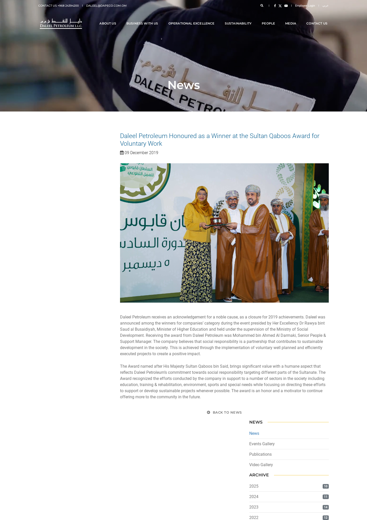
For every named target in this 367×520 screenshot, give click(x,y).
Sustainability (239, 18)
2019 (42, 263)
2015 (42, 304)
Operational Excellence (193, 18)
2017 (42, 283)
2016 (42, 294)
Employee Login (305, 5)
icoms (324, 512)
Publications (49, 168)
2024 (42, 210)
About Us (109, 18)
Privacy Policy (55, 471)
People (269, 18)
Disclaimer (53, 465)
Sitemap (51, 483)
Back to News (224, 413)
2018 (42, 273)
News (43, 147)
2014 (42, 315)
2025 (42, 200)
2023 (42, 221)
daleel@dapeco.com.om (106, 5)
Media (291, 18)
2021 (42, 242)
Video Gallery (50, 178)
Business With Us (144, 18)
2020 (42, 252)
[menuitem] (113, 465)
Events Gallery (51, 157)
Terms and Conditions (61, 477)
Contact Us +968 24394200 (58, 5)
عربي (325, 5)
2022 (42, 231)
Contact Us (318, 18)
